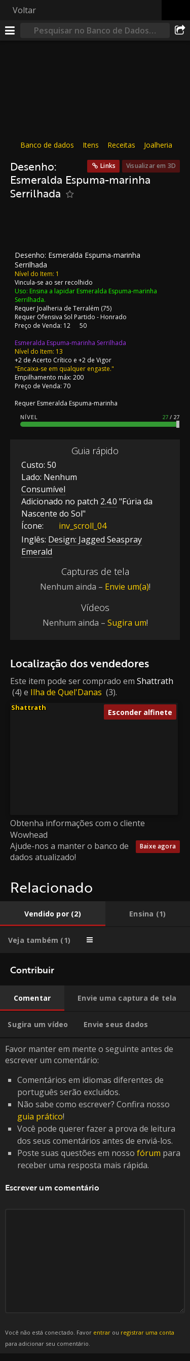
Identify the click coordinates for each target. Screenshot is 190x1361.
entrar (101, 1332)
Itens (91, 145)
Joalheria (158, 145)
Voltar (24, 10)
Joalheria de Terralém (68, 308)
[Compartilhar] (180, 30)
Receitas (121, 145)
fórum (149, 1153)
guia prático (40, 1116)
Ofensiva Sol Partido (66, 317)
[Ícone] (27, 228)
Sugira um (126, 622)
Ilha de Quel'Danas (66, 692)
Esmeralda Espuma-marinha (77, 403)
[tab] (52, 914)
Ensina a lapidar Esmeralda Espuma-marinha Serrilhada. (86, 295)
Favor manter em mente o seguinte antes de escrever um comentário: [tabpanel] (95, 1196)
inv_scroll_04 (75, 525)
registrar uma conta (147, 1332)
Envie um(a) (127, 586)
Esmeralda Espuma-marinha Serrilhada (70, 342)
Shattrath (155, 680)
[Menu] (10, 30)
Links (108, 165)
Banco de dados (47, 145)
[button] (92, 750)
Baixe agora (158, 846)
